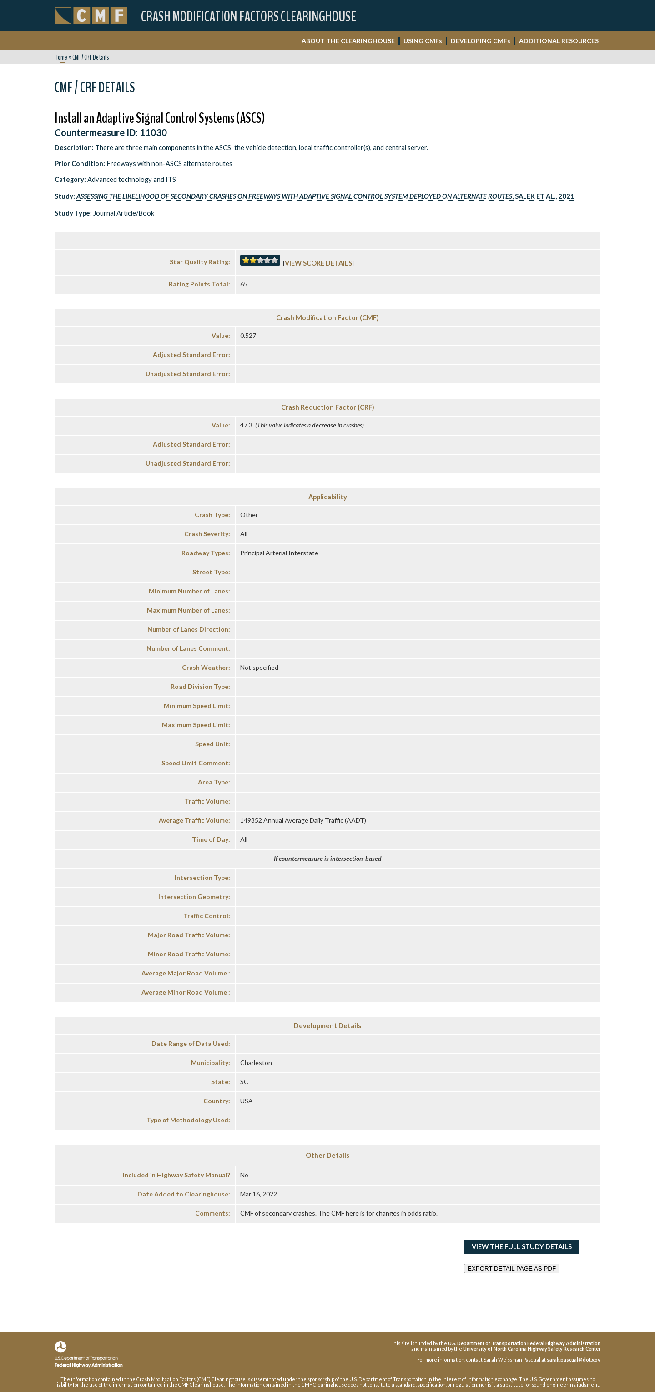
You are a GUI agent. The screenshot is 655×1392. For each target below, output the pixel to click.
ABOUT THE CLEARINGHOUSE (348, 41)
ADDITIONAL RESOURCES (559, 41)
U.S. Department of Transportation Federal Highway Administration (524, 1343)
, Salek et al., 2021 (325, 196)
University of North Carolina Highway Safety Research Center (531, 1349)
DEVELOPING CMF (480, 41)
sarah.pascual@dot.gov (573, 1359)
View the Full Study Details (522, 1247)
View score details (318, 263)
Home (61, 57)
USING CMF (422, 41)
